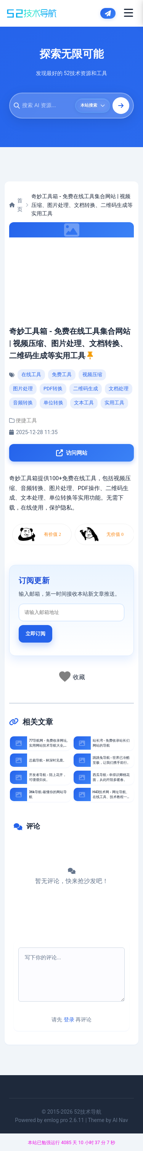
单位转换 (53, 403)
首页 (15, 204)
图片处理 (23, 388)
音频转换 (23, 403)
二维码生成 (85, 388)
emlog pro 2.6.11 (64, 1120)
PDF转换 (53, 388)
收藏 (79, 677)
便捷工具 (26, 420)
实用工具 (114, 403)
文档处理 (119, 388)
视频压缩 (92, 374)
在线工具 (31, 374)
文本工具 (84, 403)
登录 (69, 1019)
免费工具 (62, 374)
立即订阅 (35, 633)
